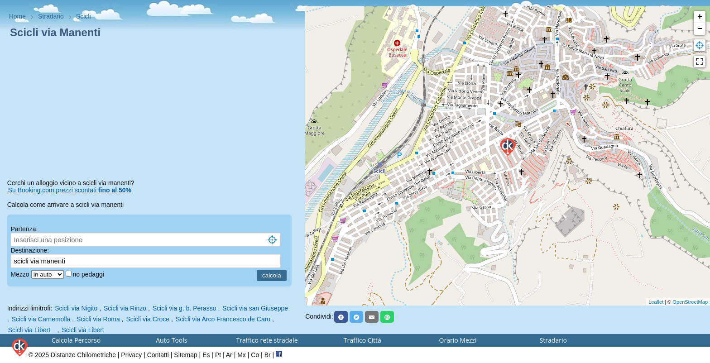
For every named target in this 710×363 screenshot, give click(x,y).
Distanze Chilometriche (83, 354)
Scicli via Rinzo (125, 308)
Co (255, 354)
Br (267, 354)
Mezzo (20, 274)
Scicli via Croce (147, 319)
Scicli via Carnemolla (40, 319)
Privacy (131, 354)
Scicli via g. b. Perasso (184, 308)
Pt (218, 354)
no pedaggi (89, 274)
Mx (241, 354)
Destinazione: (29, 250)
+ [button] (699, 16)
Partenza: (24, 229)
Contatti (158, 354)
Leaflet (655, 302)
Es (206, 354)
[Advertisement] (152, 110)
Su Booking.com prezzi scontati (69, 190)
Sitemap (185, 354)
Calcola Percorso (76, 340)
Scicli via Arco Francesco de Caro (223, 319)
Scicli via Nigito (76, 308)
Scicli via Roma (98, 319)
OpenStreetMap (690, 302)
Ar (229, 354)
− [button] (699, 29)
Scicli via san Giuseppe (255, 308)
